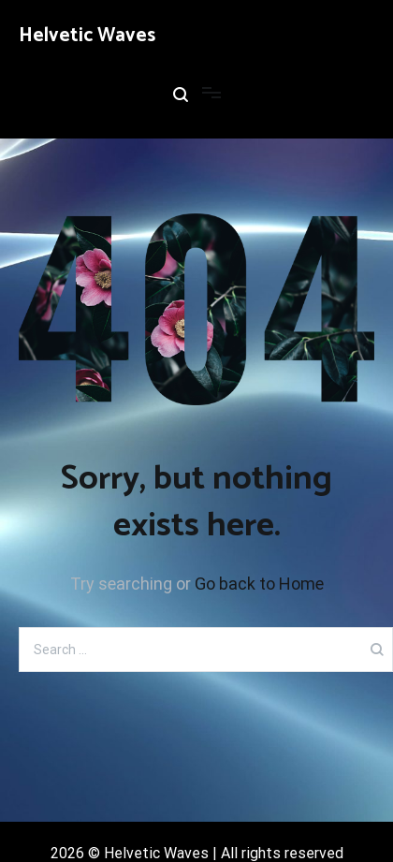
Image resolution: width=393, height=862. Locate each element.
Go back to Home (259, 583)
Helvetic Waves (87, 35)
